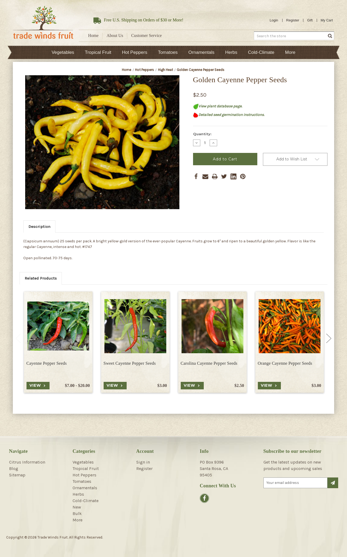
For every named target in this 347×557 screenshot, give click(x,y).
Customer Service (146, 35)
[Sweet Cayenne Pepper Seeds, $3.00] (135, 326)
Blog (13, 468)
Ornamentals (201, 52)
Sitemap (17, 474)
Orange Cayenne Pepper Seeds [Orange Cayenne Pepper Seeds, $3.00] (285, 363)
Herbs (231, 52)
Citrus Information (27, 462)
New (77, 507)
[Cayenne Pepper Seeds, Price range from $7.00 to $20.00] (58, 326)
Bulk (77, 513)
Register (292, 20)
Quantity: (202, 134)
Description (39, 226)
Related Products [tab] (41, 278)
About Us (115, 35)
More (290, 52)
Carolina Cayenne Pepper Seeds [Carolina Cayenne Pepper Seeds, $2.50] (209, 363)
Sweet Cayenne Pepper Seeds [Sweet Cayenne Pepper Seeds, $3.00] (130, 363)
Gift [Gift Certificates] (309, 20)
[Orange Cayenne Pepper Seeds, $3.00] (289, 326)
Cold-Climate (261, 52)
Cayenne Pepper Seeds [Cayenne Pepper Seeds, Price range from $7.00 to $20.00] (47, 363)
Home (93, 35)
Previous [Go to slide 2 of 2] (18, 338)
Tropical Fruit (98, 52)
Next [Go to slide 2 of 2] (329, 338)
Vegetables (63, 52)
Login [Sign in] (274, 20)
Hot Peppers (134, 52)
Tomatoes (168, 52)
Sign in (143, 462)
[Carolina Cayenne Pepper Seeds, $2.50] (212, 326)
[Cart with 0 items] (326, 20)
